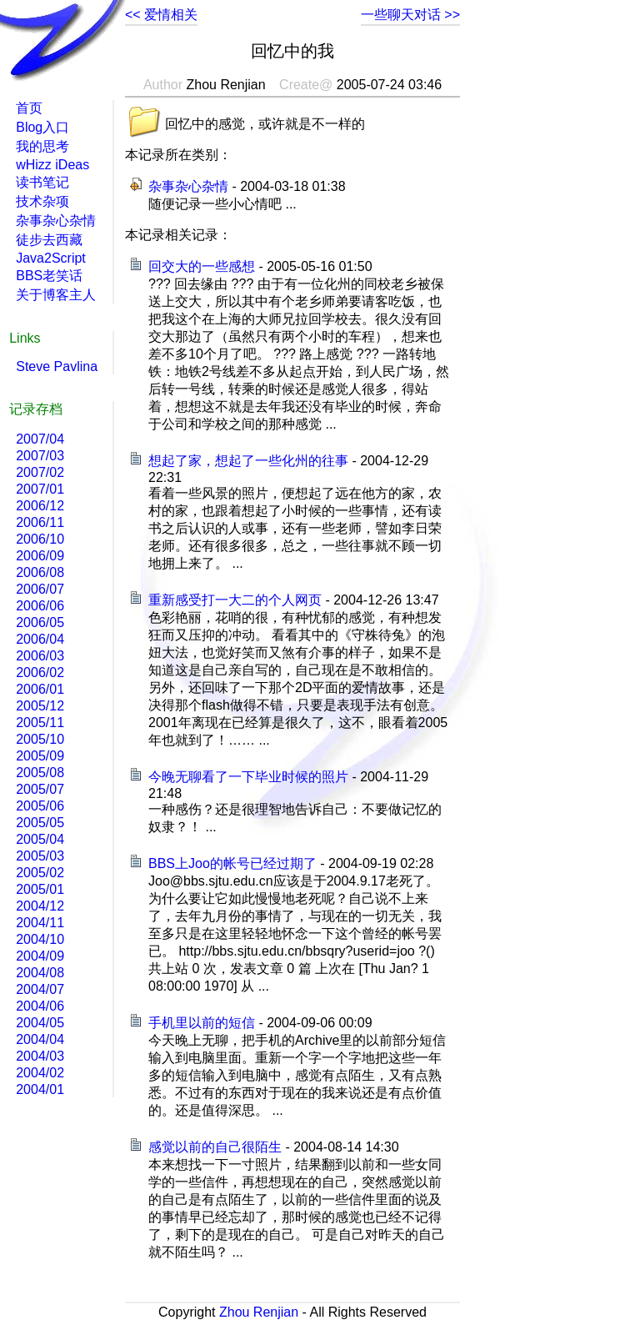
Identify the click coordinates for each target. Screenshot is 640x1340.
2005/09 (40, 756)
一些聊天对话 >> (410, 15)
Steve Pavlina (57, 366)
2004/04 (40, 1039)
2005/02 (40, 873)
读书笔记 (42, 182)
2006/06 (40, 606)
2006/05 (40, 622)
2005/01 (40, 889)
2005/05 (40, 823)
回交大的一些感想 (201, 266)
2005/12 (40, 706)
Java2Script (51, 258)
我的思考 (42, 146)
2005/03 (40, 856)
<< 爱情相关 (161, 15)
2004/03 (40, 1056)
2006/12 (40, 506)
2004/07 (40, 989)
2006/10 (40, 539)
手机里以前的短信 (201, 1023)
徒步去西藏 (49, 240)
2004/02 (40, 1073)
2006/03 (40, 656)
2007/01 (40, 489)
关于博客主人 (56, 295)
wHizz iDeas (52, 165)
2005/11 (40, 722)
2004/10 (40, 939)
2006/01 (40, 689)
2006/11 (40, 522)
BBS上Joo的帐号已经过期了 (232, 863)
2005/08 (40, 772)
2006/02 (40, 672)
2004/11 (40, 923)
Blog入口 (42, 127)
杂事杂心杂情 (188, 186)
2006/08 (40, 572)
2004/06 (40, 1006)
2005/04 (40, 839)
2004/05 (40, 1023)
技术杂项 (42, 201)
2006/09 (40, 556)
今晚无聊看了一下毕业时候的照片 (248, 777)
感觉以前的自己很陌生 (215, 1147)
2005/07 (40, 789)
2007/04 (40, 439)
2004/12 (40, 906)
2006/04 (40, 639)
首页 (29, 108)
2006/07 (40, 589)
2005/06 (40, 806)
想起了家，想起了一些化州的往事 (248, 461)
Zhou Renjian (258, 1312)
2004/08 (40, 973)
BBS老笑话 (49, 276)
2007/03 (40, 456)
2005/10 (40, 739)
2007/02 (40, 472)
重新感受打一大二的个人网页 (235, 600)
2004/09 (40, 956)
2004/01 (40, 1089)
